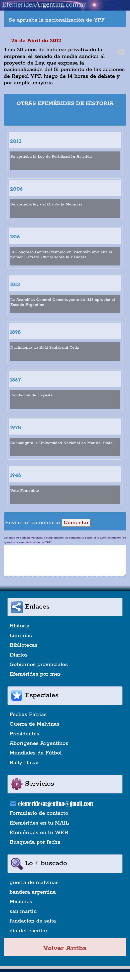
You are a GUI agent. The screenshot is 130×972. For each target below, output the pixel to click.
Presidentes (24, 733)
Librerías (21, 635)
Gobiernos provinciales (39, 664)
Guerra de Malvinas (34, 724)
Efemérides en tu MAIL (39, 823)
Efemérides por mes (35, 674)
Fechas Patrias (28, 714)
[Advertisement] (67, 116)
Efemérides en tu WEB (39, 832)
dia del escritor (28, 930)
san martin (23, 911)
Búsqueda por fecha (35, 842)
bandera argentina (33, 892)
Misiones (21, 901)
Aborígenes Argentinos (39, 743)
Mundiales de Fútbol (35, 753)
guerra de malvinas (34, 882)
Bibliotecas (23, 645)
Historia (20, 625)
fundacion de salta (33, 921)
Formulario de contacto (39, 813)
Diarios (19, 655)
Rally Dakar (24, 762)
